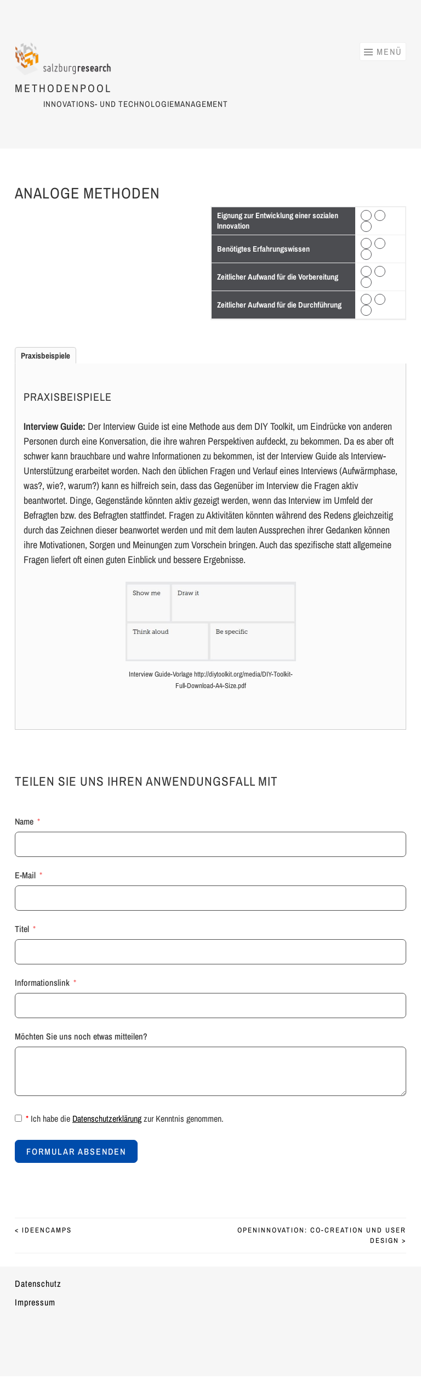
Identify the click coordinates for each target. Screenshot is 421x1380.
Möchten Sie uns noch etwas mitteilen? (81, 1036)
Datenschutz (38, 1283)
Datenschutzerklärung (106, 1118)
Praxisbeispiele (45, 355)
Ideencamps (43, 1230)
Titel (22, 929)
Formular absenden (76, 1151)
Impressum (35, 1302)
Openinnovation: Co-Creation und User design (321, 1235)
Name (24, 821)
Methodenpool (63, 82)
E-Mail (25, 875)
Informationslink (42, 982)
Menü (389, 52)
